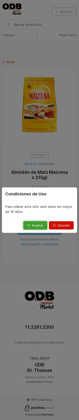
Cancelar (61, 225)
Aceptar (35, 225)
